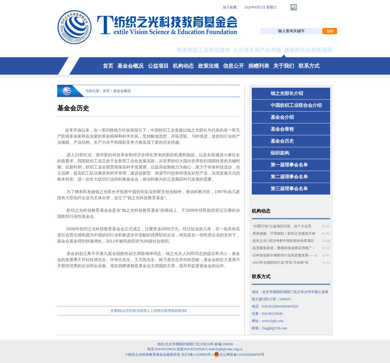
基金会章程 (282, 129)
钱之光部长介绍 (287, 93)
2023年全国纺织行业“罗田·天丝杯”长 (281, 262)
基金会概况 (130, 66)
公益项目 (158, 66)
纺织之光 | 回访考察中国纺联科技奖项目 (283, 241)
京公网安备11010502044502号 (239, 354)
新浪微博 (140, 311)
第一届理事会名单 (289, 164)
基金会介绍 (282, 117)
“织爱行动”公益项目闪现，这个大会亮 (282, 226)
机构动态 (183, 66)
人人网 (152, 311)
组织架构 (280, 152)
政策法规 (208, 66)
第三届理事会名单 (289, 188)
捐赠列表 (258, 66)
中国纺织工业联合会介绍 (296, 105)
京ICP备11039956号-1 (197, 355)
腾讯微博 (164, 311)
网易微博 (178, 311)
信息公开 (233, 66)
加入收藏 (230, 7)
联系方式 (309, 66)
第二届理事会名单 (289, 176)
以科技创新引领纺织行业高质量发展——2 (285, 255)
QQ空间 (127, 311)
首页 (108, 66)
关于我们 (283, 66)
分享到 (115, 311)
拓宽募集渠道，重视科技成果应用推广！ (284, 248)
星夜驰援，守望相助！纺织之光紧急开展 (284, 233)
